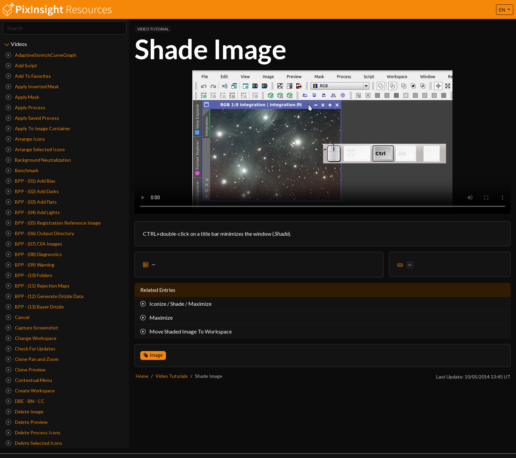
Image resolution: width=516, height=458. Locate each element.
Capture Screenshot (32, 327)
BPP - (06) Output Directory (40, 233)
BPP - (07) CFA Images (34, 244)
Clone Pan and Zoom (32, 359)
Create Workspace (30, 390)
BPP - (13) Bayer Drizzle (35, 307)
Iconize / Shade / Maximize (176, 303)
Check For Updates (30, 348)
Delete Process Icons (33, 432)
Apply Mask (22, 97)
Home (142, 376)
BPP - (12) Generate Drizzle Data (44, 296)
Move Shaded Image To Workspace (186, 331)
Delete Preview (27, 422)
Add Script (21, 65)
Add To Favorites (28, 76)
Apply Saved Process (32, 118)
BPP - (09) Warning (30, 265)
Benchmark (22, 170)
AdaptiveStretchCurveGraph (41, 55)
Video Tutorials (171, 376)
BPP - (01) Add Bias (30, 181)
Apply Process (25, 107)
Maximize (156, 317)
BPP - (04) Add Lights (33, 212)
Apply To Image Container (38, 128)
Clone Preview (26, 369)
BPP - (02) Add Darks (32, 191)
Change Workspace (31, 338)
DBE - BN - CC (25, 401)
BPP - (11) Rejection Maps (38, 286)
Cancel (17, 317)
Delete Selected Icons (34, 443)
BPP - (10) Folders (29, 275)
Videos (19, 44)
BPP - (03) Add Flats (31, 202)
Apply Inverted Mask (32, 86)
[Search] (64, 28)
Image (156, 355)
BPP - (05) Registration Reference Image (53, 223)
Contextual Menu (29, 380)
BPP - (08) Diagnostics (34, 254)
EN (502, 10)
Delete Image (25, 411)
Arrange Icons (25, 139)
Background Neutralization (38, 160)
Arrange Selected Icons (35, 149)
